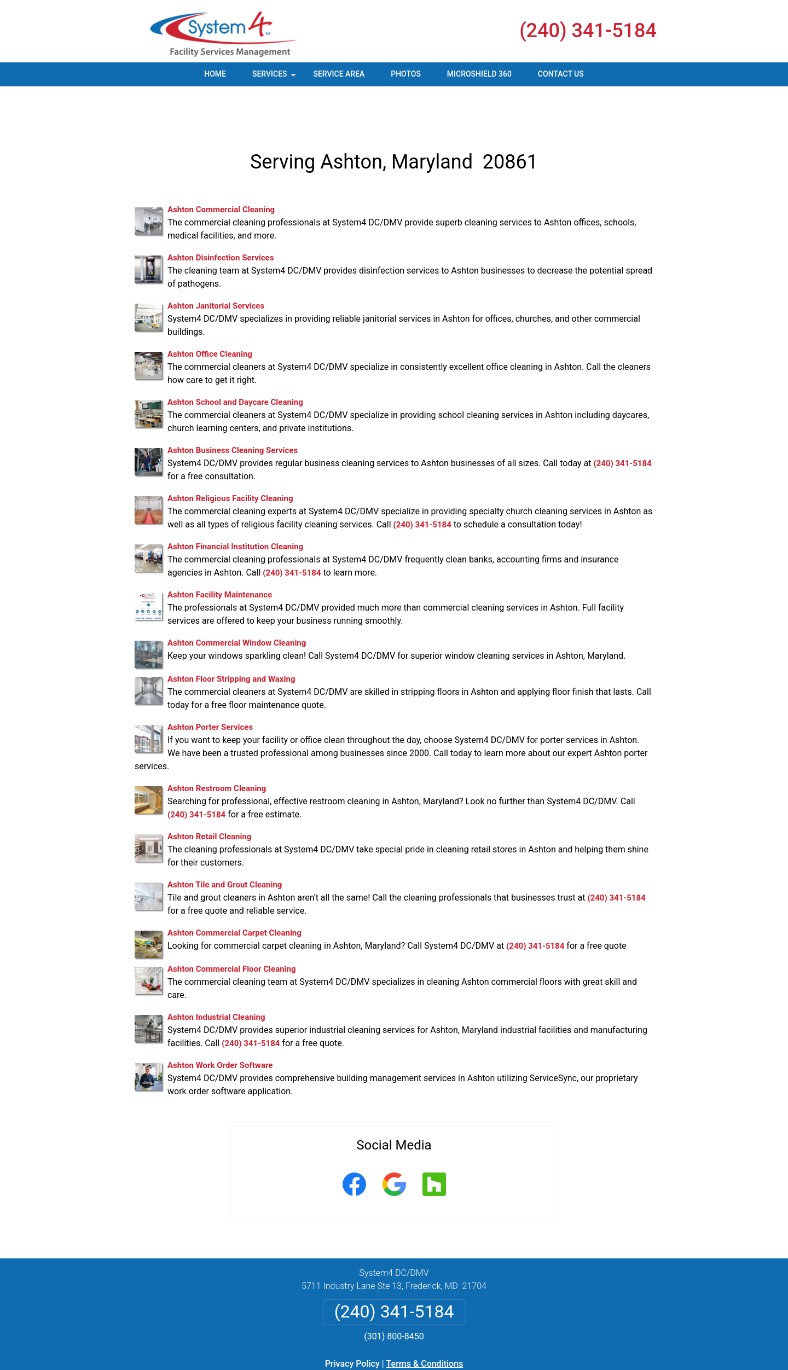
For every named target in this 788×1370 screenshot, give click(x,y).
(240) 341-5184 (588, 30)
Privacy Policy (352, 1324)
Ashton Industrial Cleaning (216, 978)
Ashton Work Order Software (220, 1026)
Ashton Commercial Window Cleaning (236, 603)
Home (215, 73)
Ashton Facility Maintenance (219, 555)
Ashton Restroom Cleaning (216, 749)
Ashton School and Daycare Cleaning (235, 363)
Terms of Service (473, 1366)
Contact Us (561, 73)
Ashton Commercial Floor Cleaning (231, 929)
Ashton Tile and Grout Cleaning (224, 845)
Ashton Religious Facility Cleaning (230, 459)
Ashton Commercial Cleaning (221, 170)
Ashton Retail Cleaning (209, 797)
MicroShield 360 (479, 73)
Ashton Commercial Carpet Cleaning (234, 893)
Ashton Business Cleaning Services (232, 411)
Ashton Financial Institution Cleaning (235, 507)
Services (275, 77)
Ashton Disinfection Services (220, 218)
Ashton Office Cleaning (209, 315)
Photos (406, 73)
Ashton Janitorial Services (215, 266)
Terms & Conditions (424, 1324)
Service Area (338, 73)
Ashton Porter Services (210, 688)
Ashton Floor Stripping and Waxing (231, 640)
